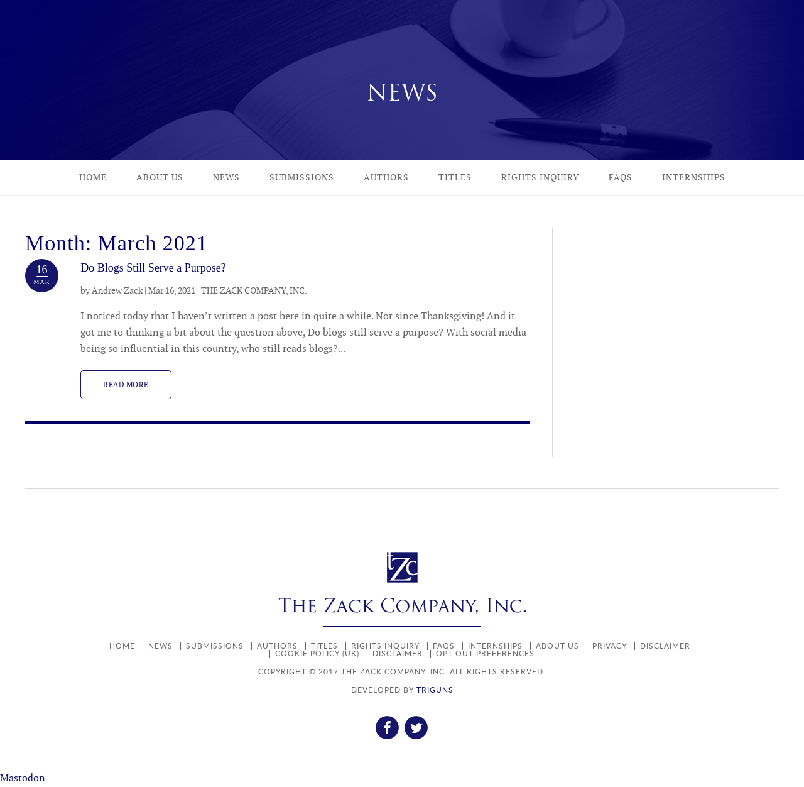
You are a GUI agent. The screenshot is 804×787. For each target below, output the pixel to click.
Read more (126, 384)
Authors (386, 177)
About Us (159, 177)
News (226, 177)
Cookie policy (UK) (317, 653)
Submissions (301, 177)
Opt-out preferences (485, 653)
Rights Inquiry (540, 177)
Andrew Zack (117, 290)
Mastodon (22, 778)
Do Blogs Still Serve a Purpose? (153, 267)
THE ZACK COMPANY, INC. (254, 290)
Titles (455, 177)
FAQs (621, 177)
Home (93, 177)
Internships (693, 177)
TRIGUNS (435, 690)
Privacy (609, 646)
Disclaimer (665, 646)
